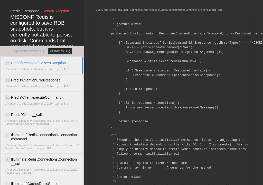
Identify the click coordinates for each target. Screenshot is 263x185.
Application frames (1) (29, 51)
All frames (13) (60, 51)
